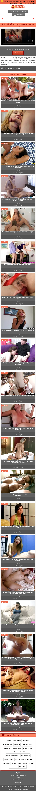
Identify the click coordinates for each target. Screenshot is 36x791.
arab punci (28, 759)
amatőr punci (17, 748)
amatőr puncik (27, 748)
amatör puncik (10, 752)
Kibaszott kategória (18, 780)
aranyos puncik (16, 763)
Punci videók (13, 786)
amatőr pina (7, 748)
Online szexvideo (30, 1)
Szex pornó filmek (22, 3)
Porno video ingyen (20, 1)
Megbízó (18, 773)
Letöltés (18, 53)
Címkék (18, 777)
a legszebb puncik (27, 744)
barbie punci (13, 767)
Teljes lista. (22, 767)
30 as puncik (17, 740)
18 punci (8, 740)
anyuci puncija (19, 759)
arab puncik (6, 763)
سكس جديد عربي (20, 786)
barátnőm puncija (28, 763)
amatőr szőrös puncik (12, 755)
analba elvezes (25, 755)
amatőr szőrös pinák (23, 752)
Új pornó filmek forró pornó (18, 775)
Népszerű (18, 782)
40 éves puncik (7, 744)
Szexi (11, 789)
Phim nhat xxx (5, 786)
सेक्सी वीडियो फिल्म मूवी (29, 786)
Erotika (17, 68)
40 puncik (17, 744)
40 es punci (26, 740)
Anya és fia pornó (12, 3)
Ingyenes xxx (31, 3)
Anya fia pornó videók (9, 1)
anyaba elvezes (8, 759)
